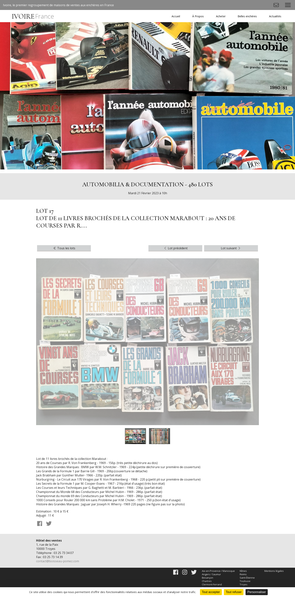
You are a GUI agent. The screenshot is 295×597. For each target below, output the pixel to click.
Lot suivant (231, 248)
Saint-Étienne (247, 577)
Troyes (243, 584)
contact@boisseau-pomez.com (57, 561)
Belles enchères (247, 16)
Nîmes (243, 571)
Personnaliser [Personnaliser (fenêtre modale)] (256, 592)
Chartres (207, 581)
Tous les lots (64, 248)
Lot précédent (175, 248)
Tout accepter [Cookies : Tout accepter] (211, 592)
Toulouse (245, 581)
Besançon (207, 577)
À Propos (198, 16)
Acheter (221, 16)
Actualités (275, 16)
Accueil (176, 16)
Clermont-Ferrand (212, 584)
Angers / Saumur (211, 574)
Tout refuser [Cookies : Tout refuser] (234, 592)
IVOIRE (33, 16)
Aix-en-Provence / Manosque (218, 571)
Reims (243, 574)
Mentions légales (274, 571)
